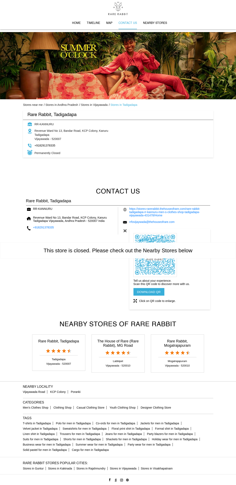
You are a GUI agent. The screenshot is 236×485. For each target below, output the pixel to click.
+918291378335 (45, 145)
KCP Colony (58, 391)
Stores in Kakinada (60, 468)
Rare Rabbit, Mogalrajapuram (177, 343)
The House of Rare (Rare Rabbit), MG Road (118, 343)
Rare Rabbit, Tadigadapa (58, 341)
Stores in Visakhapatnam (157, 468)
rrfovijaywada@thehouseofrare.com (152, 222)
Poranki (75, 391)
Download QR (149, 292)
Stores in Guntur (33, 468)
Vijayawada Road (34, 391)
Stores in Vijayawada (123, 468)
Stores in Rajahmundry (90, 468)
